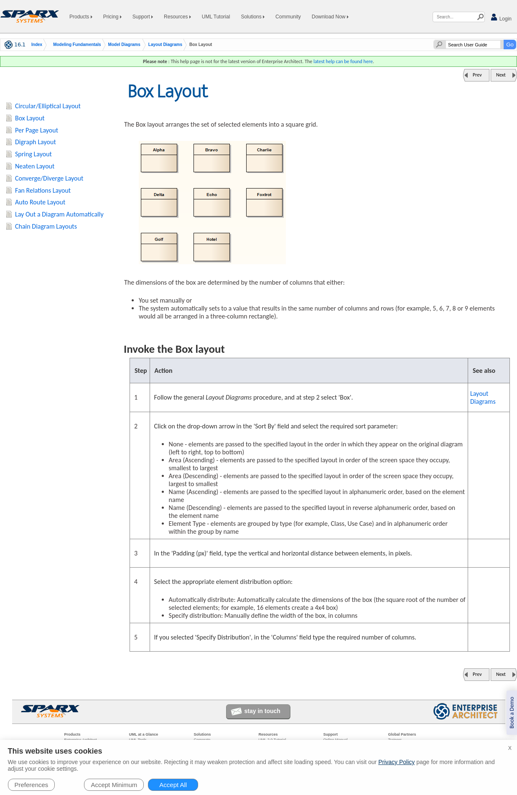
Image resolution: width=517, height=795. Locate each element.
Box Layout (30, 118)
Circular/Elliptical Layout (48, 106)
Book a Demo (511, 713)
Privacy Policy (396, 762)
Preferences (31, 784)
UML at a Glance (143, 734)
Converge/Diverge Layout (49, 178)
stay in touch (262, 711)
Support (142, 17)
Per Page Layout (36, 130)
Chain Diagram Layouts (46, 226)
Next (501, 75)
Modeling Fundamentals (77, 45)
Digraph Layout (35, 142)
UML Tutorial (216, 17)
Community (288, 17)
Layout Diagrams (165, 45)
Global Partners (402, 734)
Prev (477, 75)
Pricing (112, 17)
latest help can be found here (343, 61)
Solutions (253, 17)
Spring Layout (33, 154)
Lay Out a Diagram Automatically (59, 214)
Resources (177, 17)
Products (80, 17)
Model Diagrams (124, 45)
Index (36, 45)
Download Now (330, 17)
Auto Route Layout (40, 202)
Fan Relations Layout (43, 190)
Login (501, 17)
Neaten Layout (34, 166)
